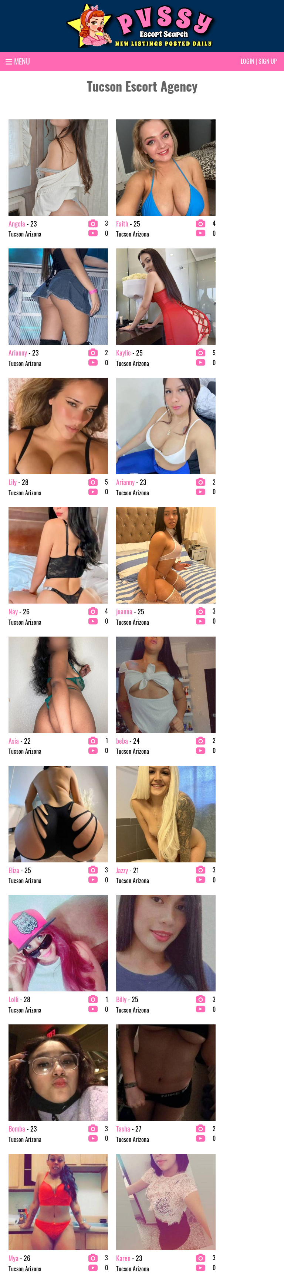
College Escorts (91, 1167)
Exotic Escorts (160, 1143)
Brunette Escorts (93, 1143)
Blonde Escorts (20, 1191)
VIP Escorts (227, 1155)
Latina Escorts (160, 1167)
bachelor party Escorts (28, 1179)
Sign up (267, 61)
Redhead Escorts (233, 1143)
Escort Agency (90, 1191)
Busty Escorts (89, 1155)
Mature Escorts (161, 1179)
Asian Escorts (19, 1155)
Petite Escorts (160, 1191)
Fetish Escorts (160, 1155)
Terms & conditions (190, 1247)
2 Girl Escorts (19, 1143)
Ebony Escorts (90, 1179)
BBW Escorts (18, 1167)
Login (247, 61)
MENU (18, 61)
